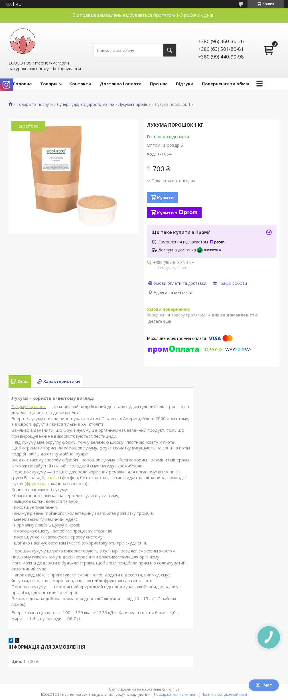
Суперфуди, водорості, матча (85, 104)
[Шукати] (169, 50)
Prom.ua (172, 689)
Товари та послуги (35, 104)
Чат (263, 685)
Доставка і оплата (120, 83)
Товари (48, 83)
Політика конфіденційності (224, 694)
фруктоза (35, 483)
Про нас (158, 83)
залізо (52, 477)
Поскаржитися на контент (176, 694)
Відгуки (184, 83)
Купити (165, 197)
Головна (22, 83)
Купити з (177, 212)
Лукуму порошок (28, 406)
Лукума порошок (134, 104)
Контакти (80, 83)
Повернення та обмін (225, 83)
